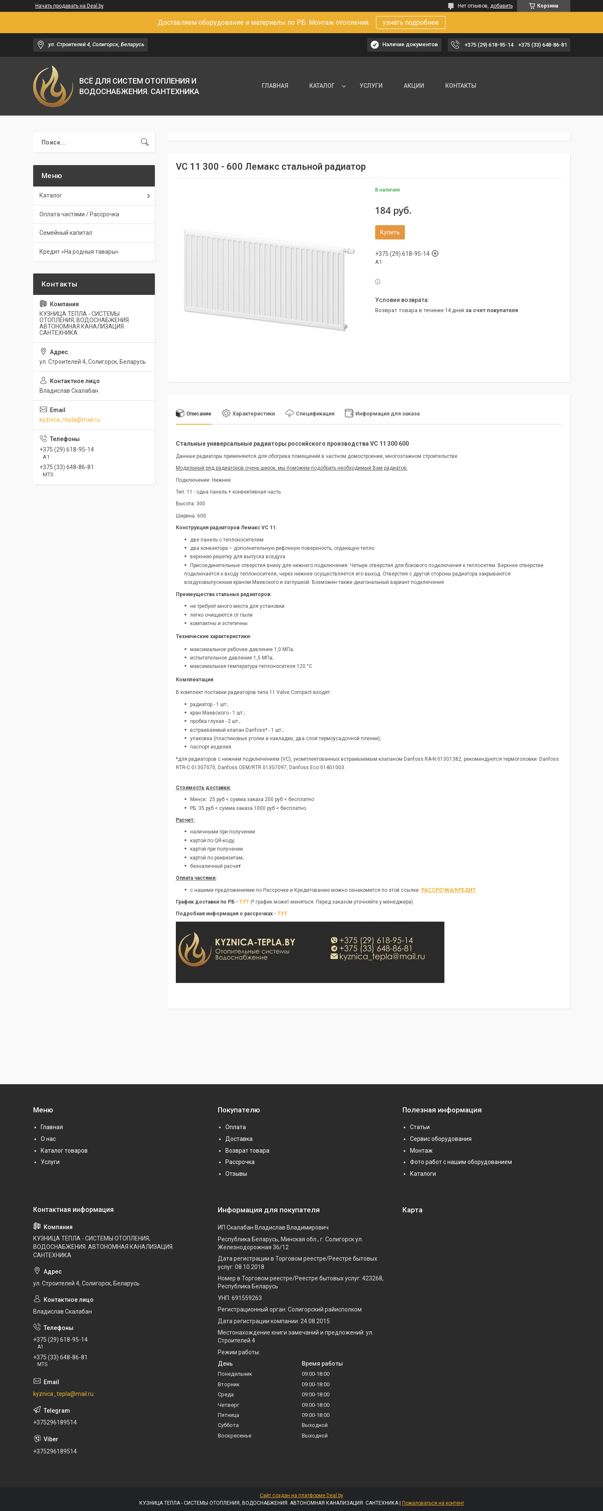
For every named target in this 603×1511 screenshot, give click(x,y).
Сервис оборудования (441, 1138)
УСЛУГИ (371, 85)
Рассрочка (240, 1162)
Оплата (235, 1127)
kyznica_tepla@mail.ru (69, 419)
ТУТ (244, 902)
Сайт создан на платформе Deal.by (301, 1495)
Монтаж (421, 1150)
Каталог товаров (64, 1150)
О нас (48, 1138)
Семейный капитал (65, 232)
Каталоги (423, 1173)
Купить (390, 232)
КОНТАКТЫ (460, 85)
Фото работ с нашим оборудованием (461, 1162)
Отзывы (236, 1173)
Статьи (420, 1127)
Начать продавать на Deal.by (69, 6)
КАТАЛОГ (322, 85)
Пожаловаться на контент (433, 1503)
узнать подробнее (411, 22)
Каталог (50, 195)
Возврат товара (247, 1150)
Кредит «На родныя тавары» (79, 251)
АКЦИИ (414, 85)
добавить (501, 6)
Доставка (239, 1138)
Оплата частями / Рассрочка (79, 214)
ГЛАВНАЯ (275, 85)
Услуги (50, 1162)
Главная (52, 1127)
